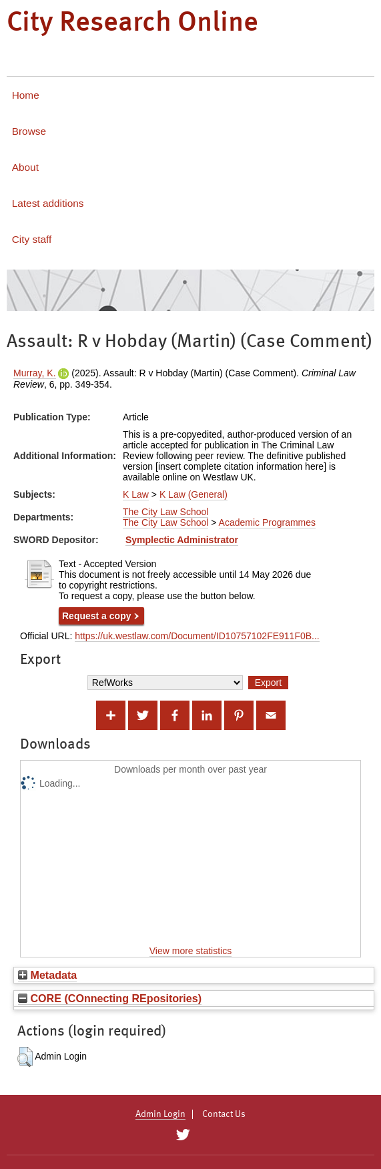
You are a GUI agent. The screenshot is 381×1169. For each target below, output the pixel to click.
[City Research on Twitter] (183, 1135)
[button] (25, 1057)
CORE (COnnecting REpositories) (110, 998)
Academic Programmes (267, 522)
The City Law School (165, 511)
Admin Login (160, 1114)
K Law (136, 494)
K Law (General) (193, 494)
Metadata (47, 975)
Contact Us (224, 1114)
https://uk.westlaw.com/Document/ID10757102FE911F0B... (197, 636)
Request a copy (96, 616)
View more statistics (190, 950)
